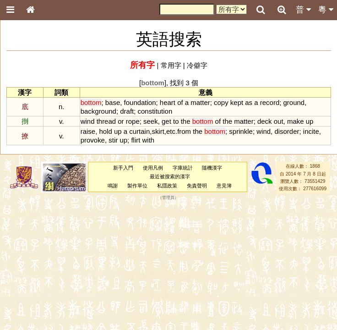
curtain (139, 131)
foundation (140, 102)
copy (221, 102)
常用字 (171, 65)
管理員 (168, 197)
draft (127, 111)
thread (106, 121)
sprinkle (241, 131)
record (269, 102)
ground (294, 102)
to (176, 121)
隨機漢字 (212, 167)
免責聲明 (197, 185)
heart (167, 102)
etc (170, 131)
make (295, 121)
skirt (158, 131)
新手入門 (123, 167)
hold (105, 131)
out (278, 121)
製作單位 (137, 185)
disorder (286, 131)
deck (264, 121)
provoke (93, 140)
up (310, 121)
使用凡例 (153, 167)
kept (236, 102)
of (180, 102)
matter (200, 102)
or (121, 121)
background (98, 111)
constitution (155, 111)
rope (133, 121)
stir (113, 140)
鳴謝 (113, 185)
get (166, 121)
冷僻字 (197, 65)
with (148, 140)
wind (88, 121)
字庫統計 (183, 167)
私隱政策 (167, 185)
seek (150, 121)
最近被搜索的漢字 (170, 176)
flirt (135, 140)
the (185, 121)
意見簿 (224, 185)
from (184, 131)
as (248, 102)
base (112, 102)
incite (311, 131)
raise (88, 131)
